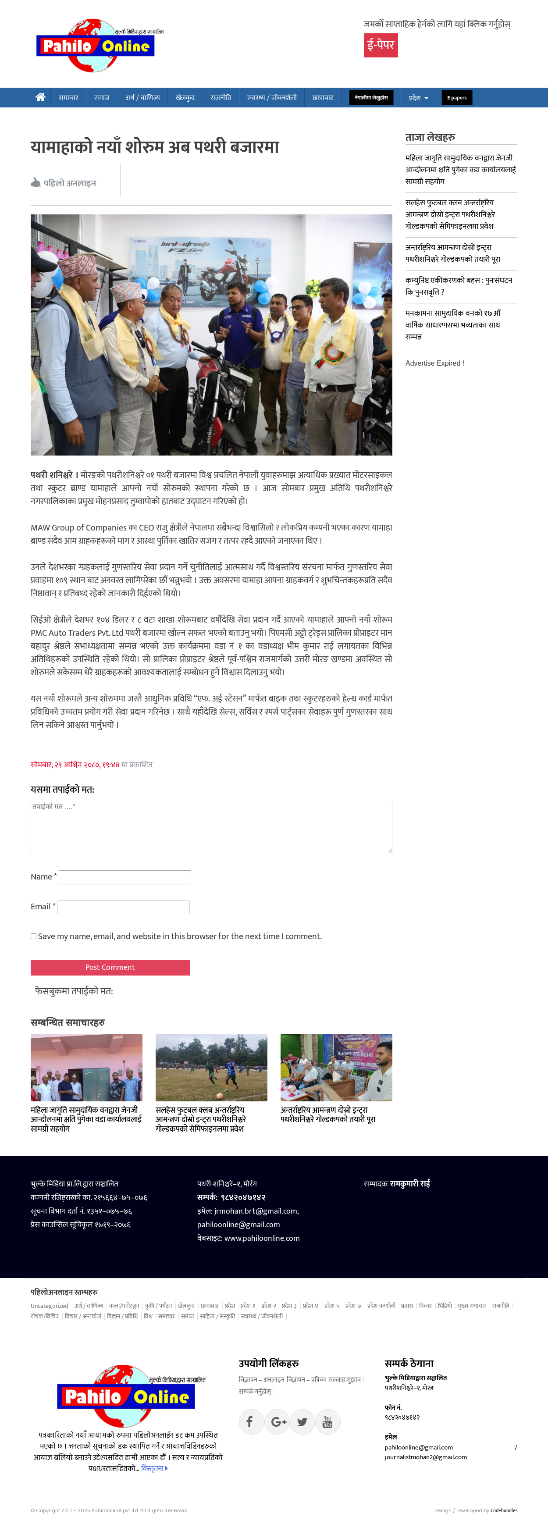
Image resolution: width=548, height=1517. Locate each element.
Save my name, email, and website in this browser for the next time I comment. (180, 936)
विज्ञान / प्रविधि (122, 1316)
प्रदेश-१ (248, 1306)
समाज (102, 98)
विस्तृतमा (154, 1469)
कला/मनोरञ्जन (124, 1306)
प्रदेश (414, 98)
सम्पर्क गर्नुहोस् (255, 1391)
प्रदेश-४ (310, 1306)
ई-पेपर (381, 45)
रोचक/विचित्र (45, 1316)
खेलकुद (185, 98)
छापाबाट (323, 98)
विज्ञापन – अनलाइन (262, 1380)
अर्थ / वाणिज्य (142, 98)
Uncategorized (49, 1306)
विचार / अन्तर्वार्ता (83, 1316)
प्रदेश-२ (268, 1306)
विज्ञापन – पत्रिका (306, 1380)
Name (44, 876)
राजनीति (220, 98)
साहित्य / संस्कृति (217, 1316)
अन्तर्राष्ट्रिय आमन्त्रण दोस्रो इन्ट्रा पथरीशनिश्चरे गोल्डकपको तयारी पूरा (328, 1115)
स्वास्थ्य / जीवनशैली (272, 98)
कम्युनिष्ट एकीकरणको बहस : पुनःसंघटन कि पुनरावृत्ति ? (459, 286)
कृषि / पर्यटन (158, 1306)
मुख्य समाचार (472, 1306)
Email (43, 906)
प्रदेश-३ (289, 1306)
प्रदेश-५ (332, 1306)
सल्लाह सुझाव (344, 1380)
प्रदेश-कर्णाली (381, 1306)
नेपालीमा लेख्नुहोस (371, 98)
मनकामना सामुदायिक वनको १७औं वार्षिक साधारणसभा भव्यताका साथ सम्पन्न (453, 325)
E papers (457, 98)
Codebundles (504, 1511)
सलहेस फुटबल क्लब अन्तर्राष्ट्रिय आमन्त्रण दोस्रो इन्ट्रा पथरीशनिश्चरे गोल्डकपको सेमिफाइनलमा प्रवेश (201, 1120)
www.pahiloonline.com (262, 1238)
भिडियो (445, 1306)
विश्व (148, 1316)
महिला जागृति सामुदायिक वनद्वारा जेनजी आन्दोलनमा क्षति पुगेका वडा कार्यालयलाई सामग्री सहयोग (86, 1120)
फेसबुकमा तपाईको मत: (74, 991)
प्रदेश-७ (353, 1306)
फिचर (425, 1306)
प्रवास (407, 1306)
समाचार (68, 98)
